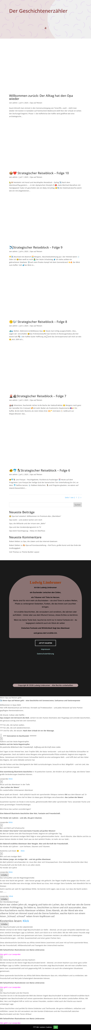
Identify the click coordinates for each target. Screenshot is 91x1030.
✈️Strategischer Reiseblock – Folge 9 (35, 247)
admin (15, 103)
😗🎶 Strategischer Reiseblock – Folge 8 (38, 322)
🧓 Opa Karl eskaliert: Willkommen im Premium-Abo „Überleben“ (35, 516)
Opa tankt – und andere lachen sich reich (25, 520)
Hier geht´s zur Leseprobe (10, 954)
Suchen (78, 505)
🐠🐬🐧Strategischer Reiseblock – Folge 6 (39, 470)
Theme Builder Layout (30, 552)
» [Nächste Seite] (80, 497)
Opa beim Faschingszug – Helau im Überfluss (27, 531)
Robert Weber (14, 541)
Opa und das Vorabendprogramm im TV (25, 527)
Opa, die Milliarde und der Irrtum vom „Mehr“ (27, 523)
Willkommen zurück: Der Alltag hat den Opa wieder (41, 97)
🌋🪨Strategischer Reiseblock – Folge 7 (37, 396)
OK (56, 1027)
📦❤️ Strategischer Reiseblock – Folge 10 (39, 173)
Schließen (4, 875)
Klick (11, 779)
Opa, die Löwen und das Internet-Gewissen (40, 541)
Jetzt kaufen (45, 643)
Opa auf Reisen (36, 103)
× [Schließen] (1, 739)
